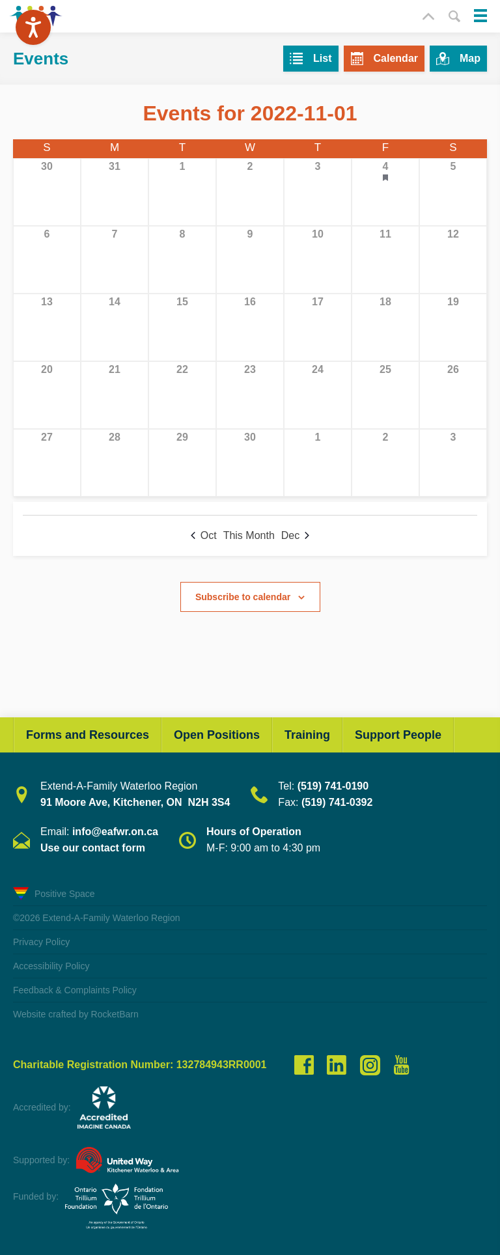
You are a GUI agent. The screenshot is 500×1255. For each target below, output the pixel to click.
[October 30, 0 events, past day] (47, 192)
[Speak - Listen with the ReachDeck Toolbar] (33, 27)
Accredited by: (42, 1107)
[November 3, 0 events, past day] (318, 192)
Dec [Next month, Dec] (295, 535)
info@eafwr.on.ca (115, 831)
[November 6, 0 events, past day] (47, 260)
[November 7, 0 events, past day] (114, 260)
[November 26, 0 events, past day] (453, 395)
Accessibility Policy (51, 966)
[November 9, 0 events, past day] (250, 260)
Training (307, 734)
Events (40, 58)
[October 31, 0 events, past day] (114, 192)
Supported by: (41, 1160)
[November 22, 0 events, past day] (182, 395)
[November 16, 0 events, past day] (250, 327)
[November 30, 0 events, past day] (250, 463)
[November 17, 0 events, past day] (318, 327)
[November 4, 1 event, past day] (385, 192)
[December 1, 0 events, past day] (318, 463)
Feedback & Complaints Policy (75, 990)
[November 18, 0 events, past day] (385, 327)
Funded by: (36, 1196)
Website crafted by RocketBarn (76, 1014)
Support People (398, 734)
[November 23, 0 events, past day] (250, 395)
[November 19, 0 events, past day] (453, 327)
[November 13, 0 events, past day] (47, 327)
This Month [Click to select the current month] (249, 535)
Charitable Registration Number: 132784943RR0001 (140, 1065)
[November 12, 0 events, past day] (453, 260)
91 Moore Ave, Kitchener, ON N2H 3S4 (135, 802)
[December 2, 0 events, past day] (385, 463)
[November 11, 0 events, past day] (385, 260)
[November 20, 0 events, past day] (47, 395)
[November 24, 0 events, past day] (318, 395)
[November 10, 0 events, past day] (318, 260)
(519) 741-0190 (333, 786)
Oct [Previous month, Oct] (204, 535)
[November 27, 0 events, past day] (47, 463)
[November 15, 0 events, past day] (182, 327)
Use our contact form (92, 847)
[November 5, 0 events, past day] (453, 192)
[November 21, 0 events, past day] (114, 395)
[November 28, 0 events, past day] (114, 463)
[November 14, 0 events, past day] (114, 327)
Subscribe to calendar (242, 597)
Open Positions (217, 734)
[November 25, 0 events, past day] (385, 395)
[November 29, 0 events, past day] (182, 463)
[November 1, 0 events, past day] (182, 192)
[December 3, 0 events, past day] (453, 463)
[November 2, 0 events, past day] (250, 192)
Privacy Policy (41, 942)
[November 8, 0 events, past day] (182, 260)
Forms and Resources (87, 734)
